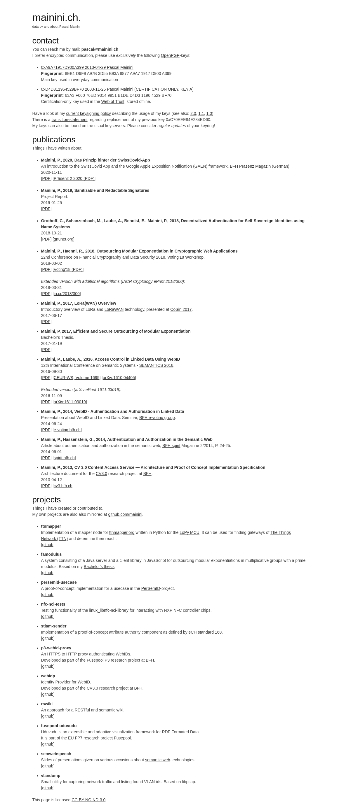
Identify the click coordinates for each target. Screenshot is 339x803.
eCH (193, 632)
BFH (147, 473)
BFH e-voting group (157, 417)
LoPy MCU (189, 532)
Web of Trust (112, 101)
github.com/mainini (125, 514)
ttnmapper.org (121, 532)
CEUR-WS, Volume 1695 (76, 377)
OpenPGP (170, 55)
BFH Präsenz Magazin (250, 166)
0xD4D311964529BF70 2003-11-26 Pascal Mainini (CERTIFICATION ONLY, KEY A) (117, 89)
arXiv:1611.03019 (70, 401)
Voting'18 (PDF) (68, 269)
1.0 (209, 113)
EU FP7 (75, 738)
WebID (84, 682)
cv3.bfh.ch (63, 485)
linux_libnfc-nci (102, 610)
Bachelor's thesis (99, 566)
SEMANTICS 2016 (156, 365)
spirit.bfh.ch (64, 457)
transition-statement (70, 119)
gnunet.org (63, 239)
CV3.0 (101, 473)
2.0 (193, 113)
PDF (46, 178)
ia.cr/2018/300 (67, 293)
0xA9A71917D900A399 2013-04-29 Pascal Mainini (87, 67)
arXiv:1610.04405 (119, 377)
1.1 (201, 113)
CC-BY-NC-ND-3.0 (88, 799)
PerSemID (150, 588)
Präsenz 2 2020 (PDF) (74, 178)
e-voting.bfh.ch (67, 429)
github (47, 544)
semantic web (157, 760)
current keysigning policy (88, 113)
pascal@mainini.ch (99, 49)
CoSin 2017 (181, 309)
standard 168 (210, 632)
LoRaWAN (114, 309)
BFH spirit (171, 445)
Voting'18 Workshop (185, 257)
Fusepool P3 (98, 660)
